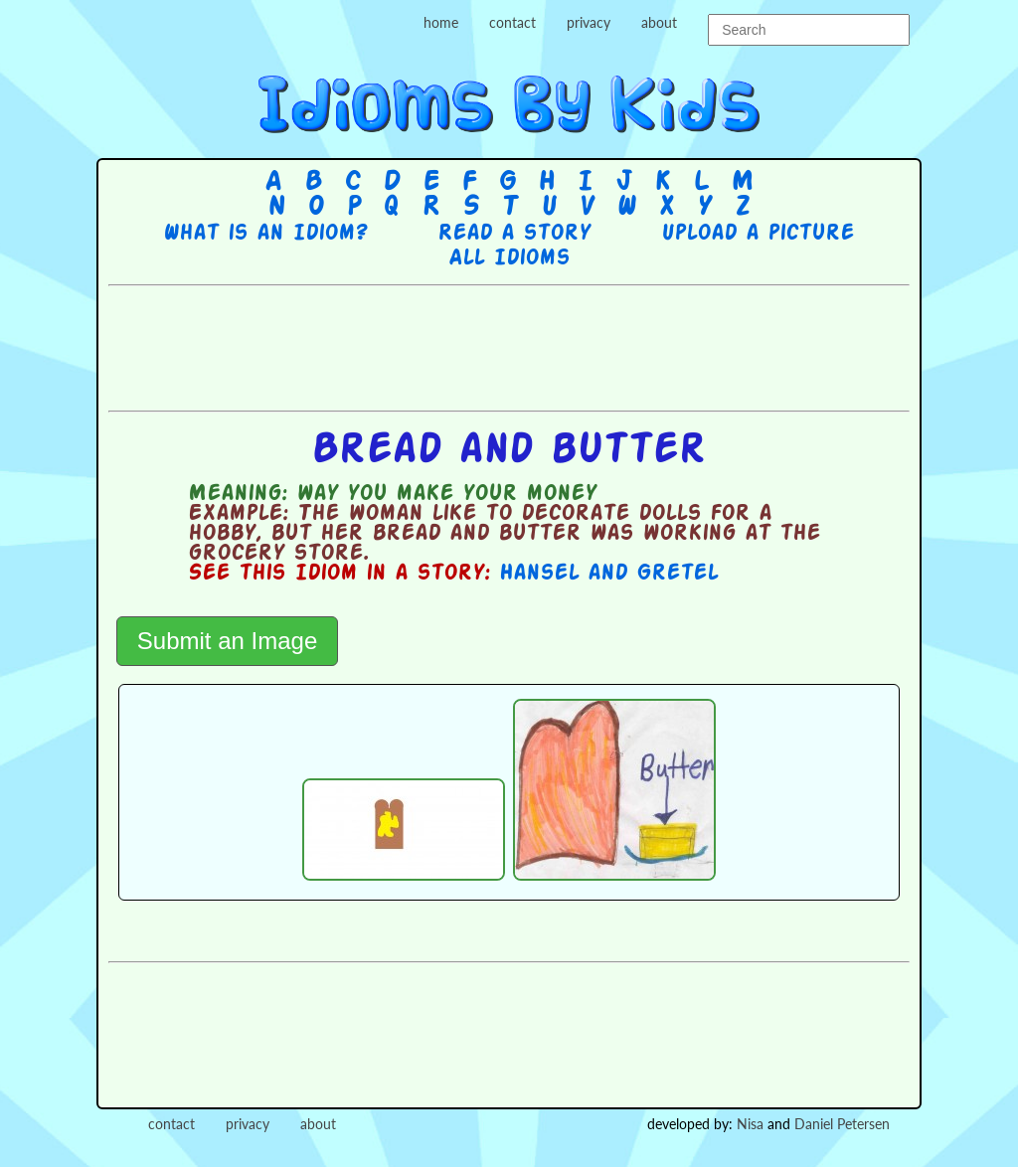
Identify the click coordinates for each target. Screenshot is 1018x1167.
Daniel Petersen (842, 1123)
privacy (588, 22)
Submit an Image (227, 640)
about (659, 22)
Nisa (750, 1123)
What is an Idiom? (265, 234)
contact (512, 22)
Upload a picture (757, 234)
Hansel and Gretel (608, 574)
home (441, 22)
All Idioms (509, 258)
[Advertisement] (509, 346)
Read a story (514, 234)
